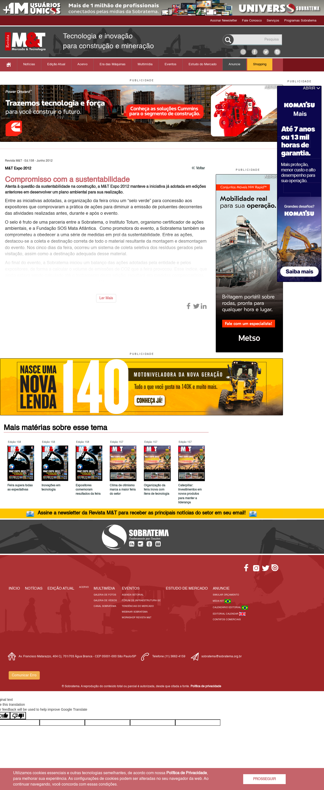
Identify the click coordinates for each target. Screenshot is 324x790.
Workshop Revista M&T (136, 618)
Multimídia (145, 64)
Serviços (273, 20)
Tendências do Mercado (138, 606)
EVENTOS (131, 588)
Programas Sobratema (300, 20)
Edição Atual (56, 64)
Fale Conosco (252, 20)
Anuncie (234, 64)
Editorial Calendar (226, 614)
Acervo (82, 64)
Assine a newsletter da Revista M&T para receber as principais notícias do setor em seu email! (142, 513)
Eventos (170, 64)
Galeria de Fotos (105, 595)
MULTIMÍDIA (104, 588)
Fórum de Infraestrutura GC (141, 600)
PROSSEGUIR (264, 779)
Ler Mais (106, 298)
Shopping (259, 64)
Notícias (29, 64)
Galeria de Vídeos (105, 600)
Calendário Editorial (227, 607)
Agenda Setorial (133, 595)
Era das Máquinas (113, 64)
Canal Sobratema (105, 606)
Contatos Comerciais (227, 620)
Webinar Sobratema (135, 612)
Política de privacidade (206, 686)
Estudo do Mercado (202, 64)
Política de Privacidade (186, 773)
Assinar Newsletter (223, 20)
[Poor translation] (18, 715)
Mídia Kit (219, 601)
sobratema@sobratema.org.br (221, 656)
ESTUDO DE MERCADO (187, 588)
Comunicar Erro (24, 675)
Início (14, 588)
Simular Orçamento (226, 595)
